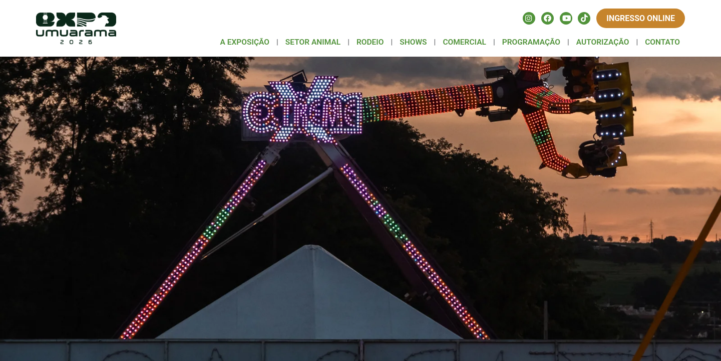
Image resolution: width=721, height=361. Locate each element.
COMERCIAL (464, 42)
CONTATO (662, 42)
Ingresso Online (640, 18)
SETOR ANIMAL (312, 42)
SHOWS (413, 42)
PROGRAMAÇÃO (531, 42)
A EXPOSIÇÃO (244, 42)
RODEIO (370, 42)
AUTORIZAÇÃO (602, 42)
